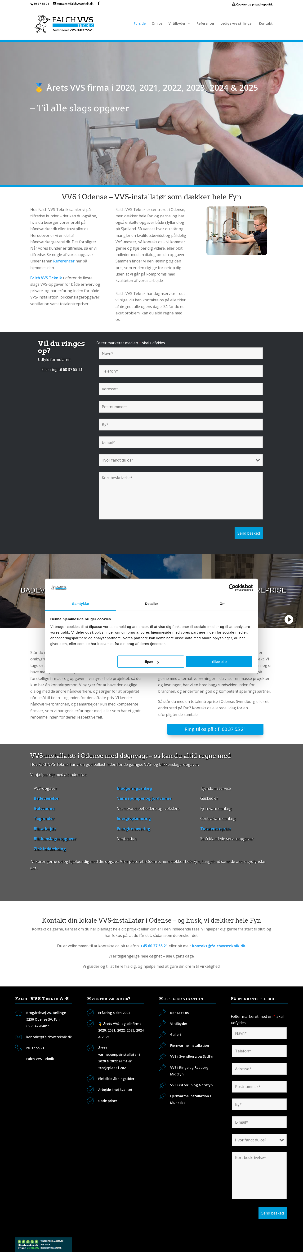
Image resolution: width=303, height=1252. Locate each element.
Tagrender (44, 818)
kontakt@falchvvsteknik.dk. (219, 945)
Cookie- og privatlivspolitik (252, 4)
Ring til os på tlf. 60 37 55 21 (215, 729)
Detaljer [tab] (151, 603)
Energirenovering (133, 828)
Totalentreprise (215, 828)
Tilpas (151, 662)
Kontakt (266, 24)
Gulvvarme (44, 808)
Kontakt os (179, 1012)
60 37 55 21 (41, 4)
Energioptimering (134, 818)
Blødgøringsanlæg (134, 788)
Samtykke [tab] (80, 603)
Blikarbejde (45, 828)
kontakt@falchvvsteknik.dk (49, 1037)
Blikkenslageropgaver (55, 838)
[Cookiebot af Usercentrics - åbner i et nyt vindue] (232, 587)
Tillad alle (219, 662)
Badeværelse (46, 798)
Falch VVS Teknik (40, 1058)
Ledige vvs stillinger (237, 24)
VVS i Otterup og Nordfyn (191, 1085)
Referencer (205, 24)
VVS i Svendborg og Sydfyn (192, 1056)
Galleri (175, 1034)
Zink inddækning (50, 848)
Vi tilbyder (177, 24)
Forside (140, 24)
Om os (157, 24)
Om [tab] (222, 603)
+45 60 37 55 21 (154, 945)
